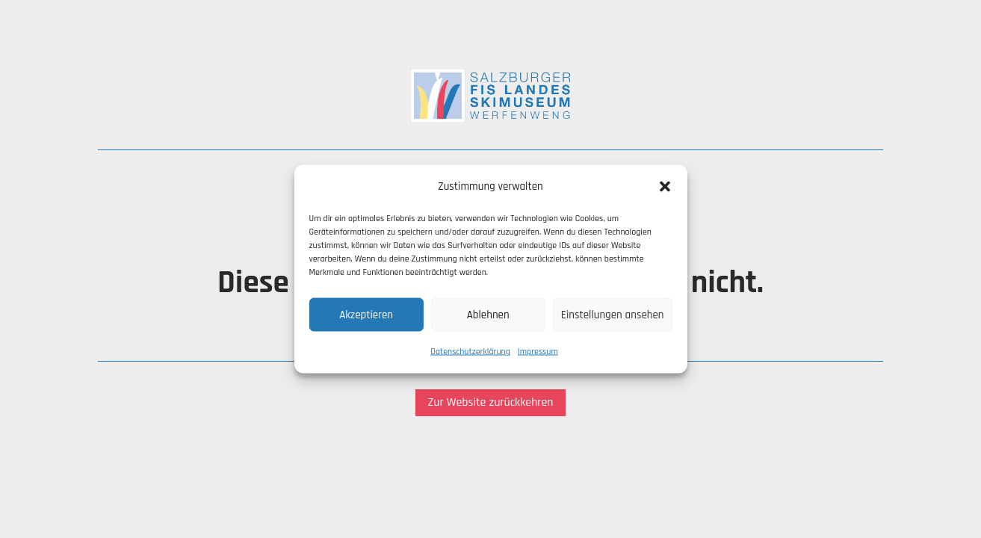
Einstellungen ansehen (612, 314)
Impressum (538, 351)
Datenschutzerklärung (470, 351)
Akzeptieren (366, 314)
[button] (664, 186)
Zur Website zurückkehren (490, 402)
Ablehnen (488, 314)
